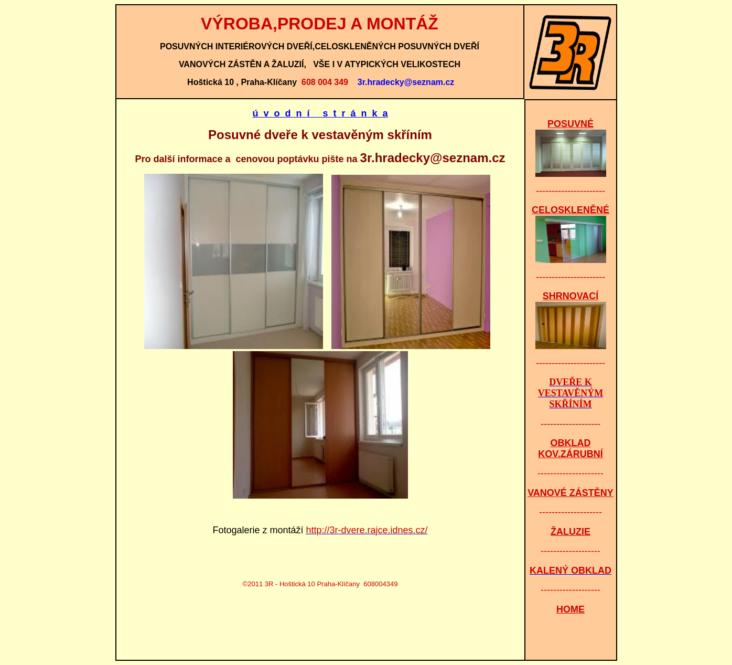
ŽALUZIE (570, 531)
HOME (570, 609)
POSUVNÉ (570, 124)
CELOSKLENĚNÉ (570, 210)
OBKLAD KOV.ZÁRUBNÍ (570, 448)
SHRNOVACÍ (571, 296)
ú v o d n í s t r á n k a (319, 113)
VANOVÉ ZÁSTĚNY (570, 493)
